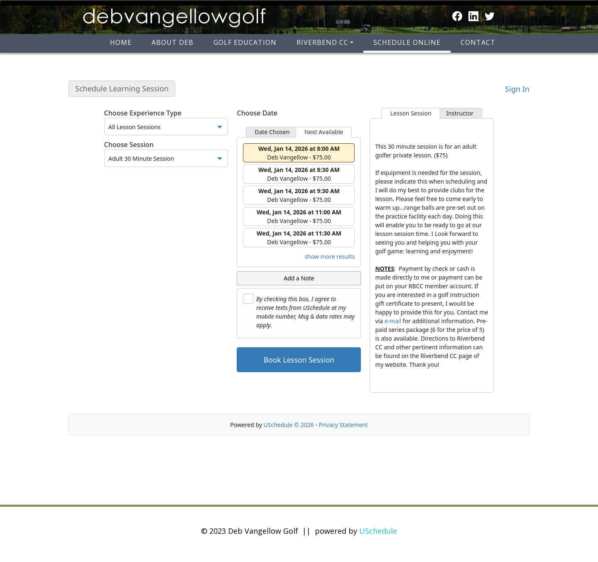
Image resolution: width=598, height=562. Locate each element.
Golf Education (245, 42)
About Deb (173, 42)
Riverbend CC (322, 42)
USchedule (378, 531)
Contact (478, 42)
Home (121, 42)
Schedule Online (407, 42)
